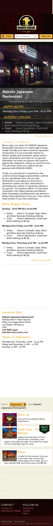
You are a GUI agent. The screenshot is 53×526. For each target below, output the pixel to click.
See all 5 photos (43, 136)
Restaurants (23, 142)
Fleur (22, 452)
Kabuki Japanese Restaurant (17, 94)
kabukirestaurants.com (15, 332)
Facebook (28, 508)
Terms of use (19, 521)
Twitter (26, 511)
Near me (46, 36)
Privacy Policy (6, 521)
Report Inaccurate (41, 260)
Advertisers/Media (11, 511)
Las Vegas (8, 142)
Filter (6, 36)
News (26, 513)
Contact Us (7, 508)
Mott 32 (23, 415)
